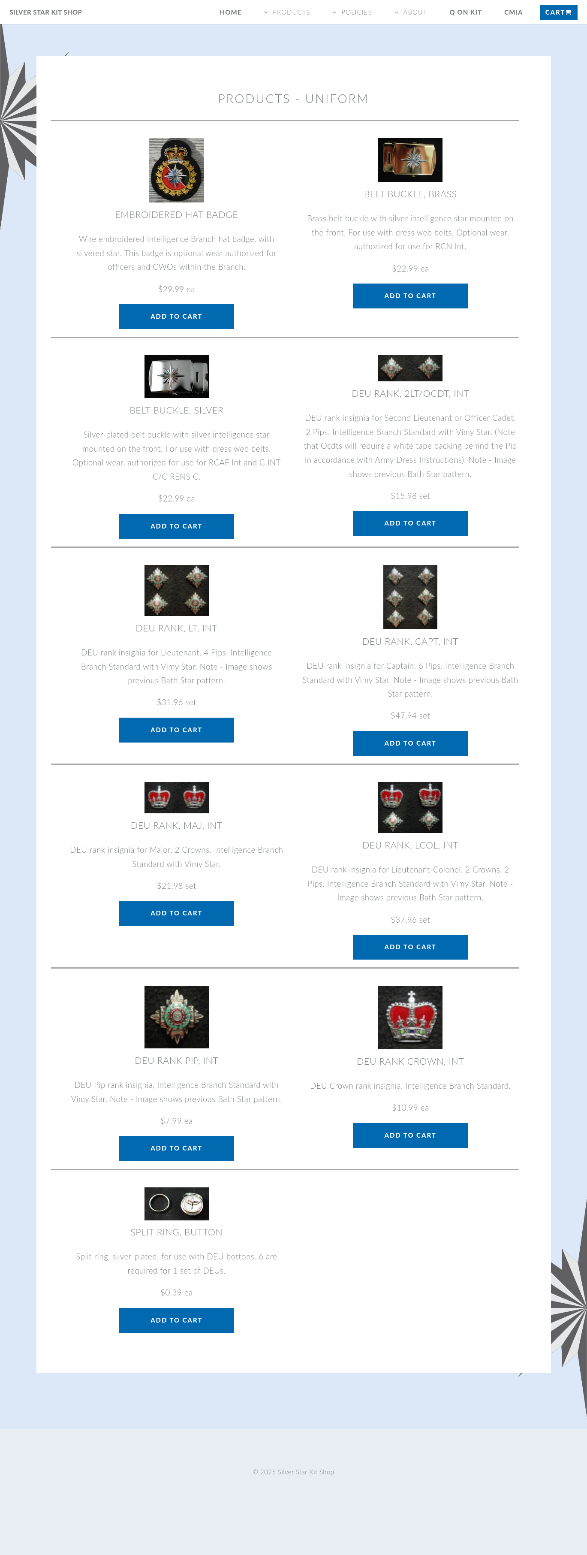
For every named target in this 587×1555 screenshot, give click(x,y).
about (415, 12)
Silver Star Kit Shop (45, 12)
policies (356, 12)
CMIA (513, 12)
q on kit (466, 12)
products (291, 12)
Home (231, 12)
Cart (558, 12)
